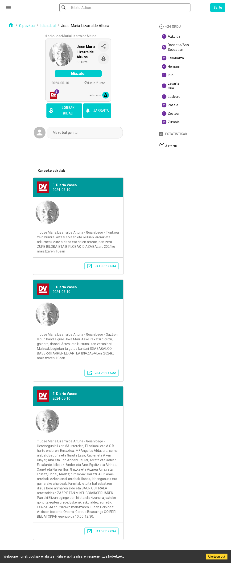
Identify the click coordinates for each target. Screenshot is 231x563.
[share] (103, 46)
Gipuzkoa (27, 26)
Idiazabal (48, 26)
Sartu (218, 7)
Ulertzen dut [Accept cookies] (216, 556)
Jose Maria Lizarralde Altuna (86, 52)
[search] (87, 8)
